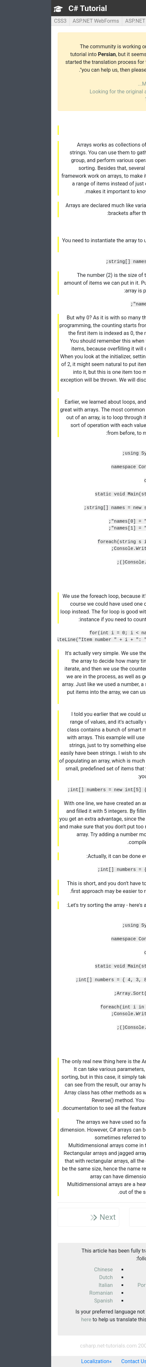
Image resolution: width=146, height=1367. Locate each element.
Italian (54, 1285)
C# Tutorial (36, 8)
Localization (44, 1361)
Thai (108, 1301)
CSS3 (9, 21)
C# (116, 21)
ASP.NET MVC (90, 21)
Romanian (50, 1293)
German (104, 1277)
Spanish (52, 1301)
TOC (132, 8)
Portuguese (99, 1285)
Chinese (52, 1269)
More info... (100, 84)
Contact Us (83, 1361)
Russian (104, 1293)
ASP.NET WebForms (45, 21)
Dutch (55, 1277)
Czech (106, 1269)
